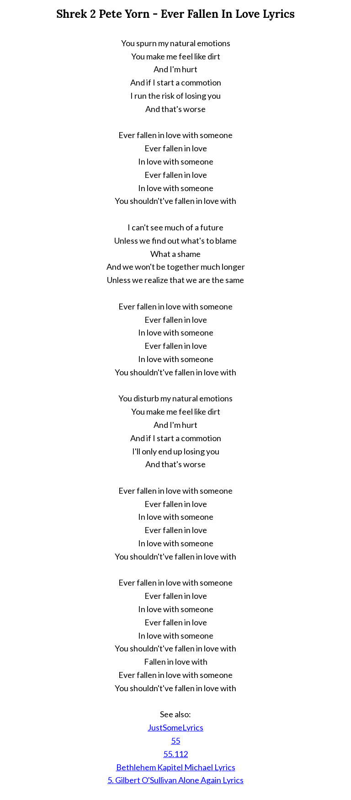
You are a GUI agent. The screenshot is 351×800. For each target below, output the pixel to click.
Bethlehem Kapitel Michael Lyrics (175, 767)
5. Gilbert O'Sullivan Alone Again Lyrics (175, 780)
